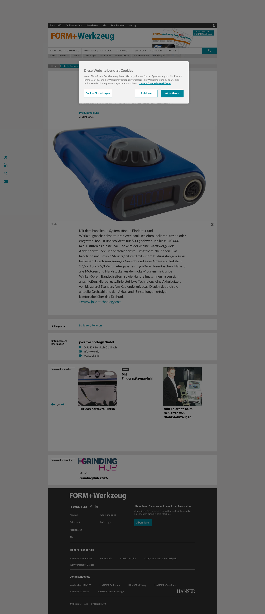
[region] (134, 82)
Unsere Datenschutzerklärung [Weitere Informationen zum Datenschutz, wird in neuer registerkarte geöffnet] (155, 83)
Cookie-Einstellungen (98, 93)
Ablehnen (146, 93)
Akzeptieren (172, 93)
